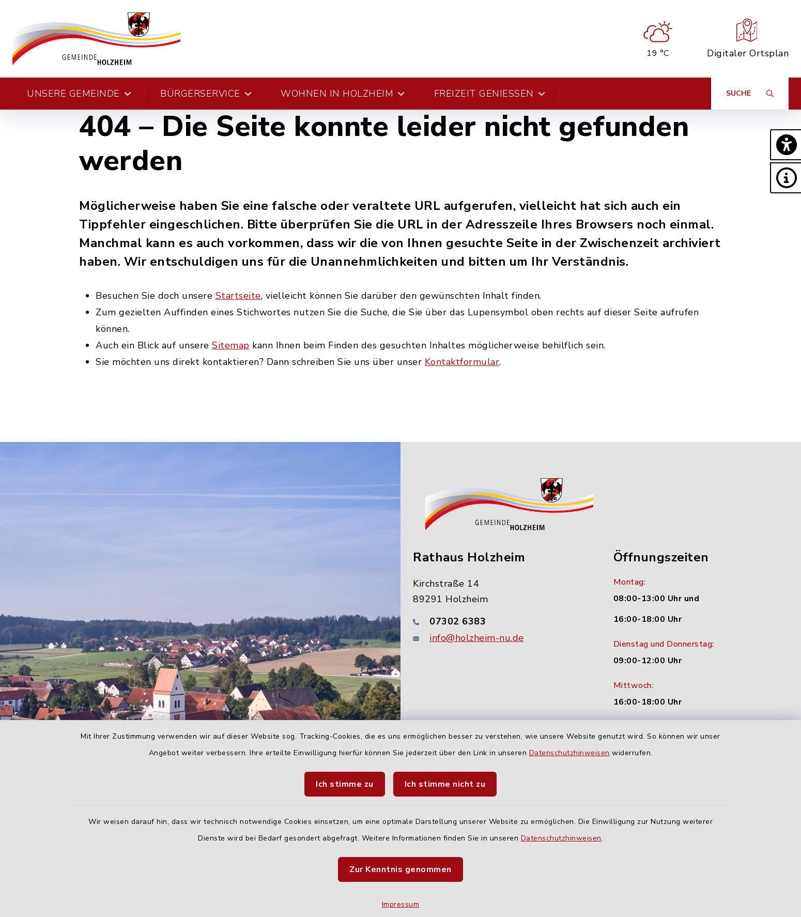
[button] (785, 144)
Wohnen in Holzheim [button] (343, 93)
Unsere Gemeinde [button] (79, 93)
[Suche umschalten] (750, 94)
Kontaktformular (462, 362)
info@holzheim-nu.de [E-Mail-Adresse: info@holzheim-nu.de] (476, 638)
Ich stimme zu (345, 784)
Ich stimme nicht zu (445, 784)
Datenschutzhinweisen (569, 753)
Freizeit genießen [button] (490, 93)
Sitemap (231, 345)
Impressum (401, 904)
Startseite (238, 295)
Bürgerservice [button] (206, 93)
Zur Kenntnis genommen (400, 869)
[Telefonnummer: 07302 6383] (501, 621)
